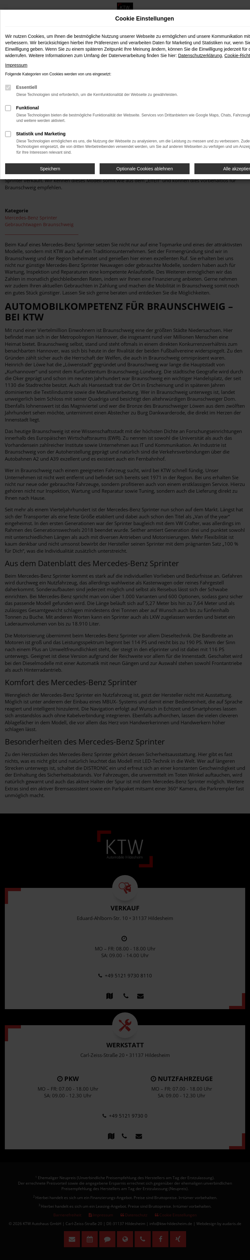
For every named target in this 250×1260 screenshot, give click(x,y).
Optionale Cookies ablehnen (144, 168)
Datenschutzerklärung (200, 55)
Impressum (16, 65)
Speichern (50, 168)
